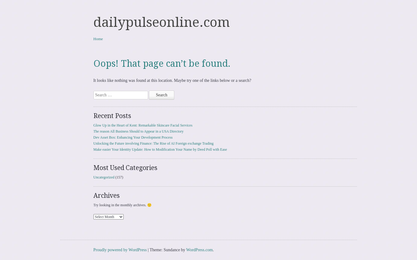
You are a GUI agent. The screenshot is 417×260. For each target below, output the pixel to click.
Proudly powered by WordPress (120, 250)
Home (98, 39)
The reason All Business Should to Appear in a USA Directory (138, 131)
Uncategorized (104, 177)
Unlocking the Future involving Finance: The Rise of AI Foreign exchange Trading (153, 143)
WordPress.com (199, 250)
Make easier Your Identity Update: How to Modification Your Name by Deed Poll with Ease (160, 149)
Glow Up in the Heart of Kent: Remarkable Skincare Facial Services (143, 125)
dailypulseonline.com (161, 22)
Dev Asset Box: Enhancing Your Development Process (133, 137)
